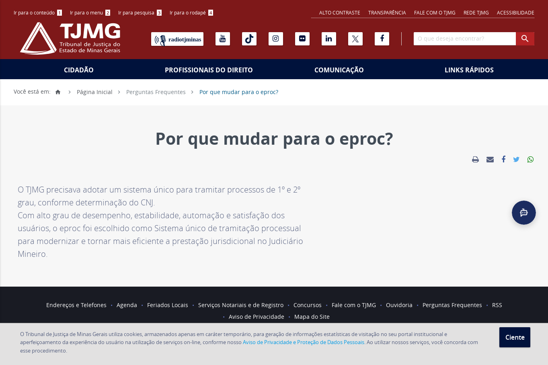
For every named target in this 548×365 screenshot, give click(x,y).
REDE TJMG (476, 12)
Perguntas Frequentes (156, 91)
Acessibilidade (515, 12)
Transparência (387, 12)
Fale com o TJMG (435, 12)
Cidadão (79, 70)
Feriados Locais (167, 305)
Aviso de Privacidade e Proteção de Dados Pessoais (303, 342)
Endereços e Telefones (76, 305)
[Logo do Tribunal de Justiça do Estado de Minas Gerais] (72, 42)
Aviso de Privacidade (256, 316)
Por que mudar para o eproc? (238, 91)
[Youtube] (223, 38)
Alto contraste (339, 12)
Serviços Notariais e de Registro (240, 305)
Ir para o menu (90, 12)
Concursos (307, 305)
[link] (475, 159)
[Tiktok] (249, 38)
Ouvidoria (399, 305)
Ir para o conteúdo (38, 12)
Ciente (515, 337)
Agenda (127, 305)
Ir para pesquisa (140, 12)
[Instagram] (276, 38)
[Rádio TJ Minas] (177, 39)
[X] (355, 38)
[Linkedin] (329, 38)
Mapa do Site (312, 316)
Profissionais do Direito (209, 70)
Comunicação (339, 70)
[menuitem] (38, 12)
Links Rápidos (469, 70)
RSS (497, 305)
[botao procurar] (525, 38)
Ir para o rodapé (191, 12)
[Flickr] (302, 38)
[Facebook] (382, 38)
